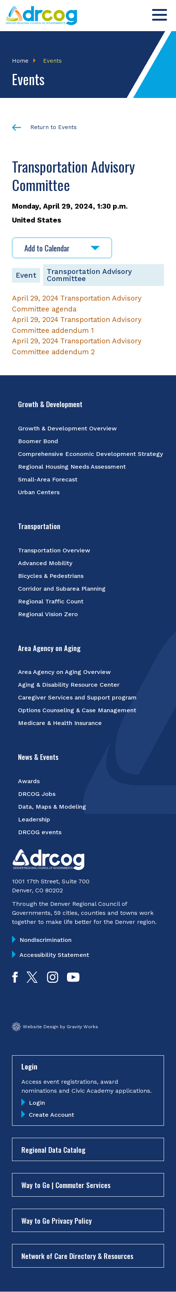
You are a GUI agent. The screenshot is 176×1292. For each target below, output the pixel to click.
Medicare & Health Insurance (60, 722)
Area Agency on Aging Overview (64, 671)
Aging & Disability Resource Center (68, 684)
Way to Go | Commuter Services (65, 1184)
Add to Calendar (62, 248)
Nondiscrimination (45, 939)
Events (52, 60)
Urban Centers (39, 492)
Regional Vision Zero (48, 614)
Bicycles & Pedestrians (51, 575)
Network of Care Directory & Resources (77, 1255)
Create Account (51, 1114)
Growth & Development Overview (67, 428)
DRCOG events (39, 832)
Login (37, 1102)
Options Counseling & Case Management (77, 710)
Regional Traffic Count (51, 601)
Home (20, 60)
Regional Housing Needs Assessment (72, 466)
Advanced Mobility (45, 563)
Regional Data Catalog (53, 1149)
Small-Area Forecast (48, 479)
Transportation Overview (54, 550)
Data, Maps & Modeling (52, 806)
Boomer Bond (38, 441)
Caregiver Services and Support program (77, 697)
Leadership (34, 819)
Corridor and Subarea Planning (62, 588)
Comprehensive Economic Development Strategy (90, 453)
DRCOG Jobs (36, 793)
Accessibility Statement (54, 954)
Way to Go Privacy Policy (56, 1220)
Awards (29, 781)
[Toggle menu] (159, 15)
